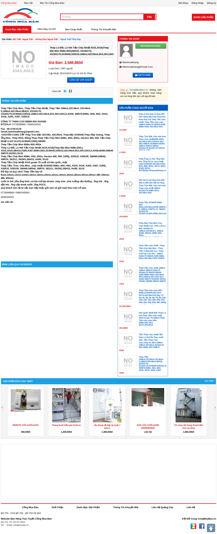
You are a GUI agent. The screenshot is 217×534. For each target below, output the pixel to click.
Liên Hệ (191, 507)
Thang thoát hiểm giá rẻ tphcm (66, 425)
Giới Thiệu (57, 507)
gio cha (5, 513)
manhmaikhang (131, 62)
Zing (70, 91)
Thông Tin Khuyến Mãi (103, 29)
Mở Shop (183, 3)
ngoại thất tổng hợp (71, 39)
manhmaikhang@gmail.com (138, 66)
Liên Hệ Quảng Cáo (162, 507)
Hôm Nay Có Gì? (47, 29)
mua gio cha (16, 513)
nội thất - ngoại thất (23, 39)
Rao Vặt (28, 3)
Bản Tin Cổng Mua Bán (52, 3)
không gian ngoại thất (47, 39)
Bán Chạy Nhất (73, 29)
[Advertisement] (57, 230)
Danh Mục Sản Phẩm (17, 29)
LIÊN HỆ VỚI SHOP (80, 80)
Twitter (65, 91)
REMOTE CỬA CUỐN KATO (26, 425)
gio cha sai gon (33, 513)
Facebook (202, 526)
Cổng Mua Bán (9, 3)
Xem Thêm (209, 381)
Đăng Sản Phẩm (203, 17)
